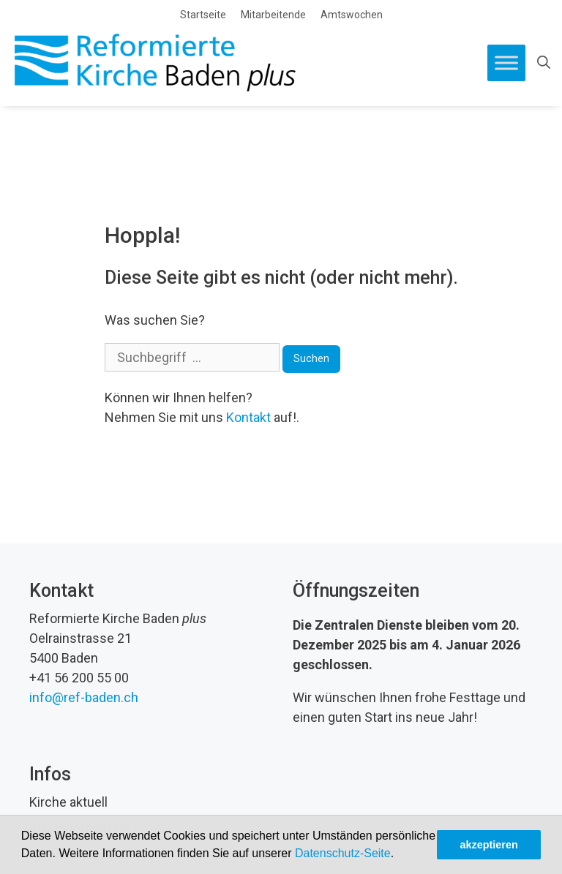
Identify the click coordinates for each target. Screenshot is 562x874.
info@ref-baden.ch (83, 697)
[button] (399, 855)
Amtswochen (352, 14)
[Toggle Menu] (506, 62)
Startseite (203, 14)
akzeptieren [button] (489, 845)
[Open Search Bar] (543, 63)
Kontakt (248, 417)
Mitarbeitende (273, 14)
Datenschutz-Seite (343, 853)
